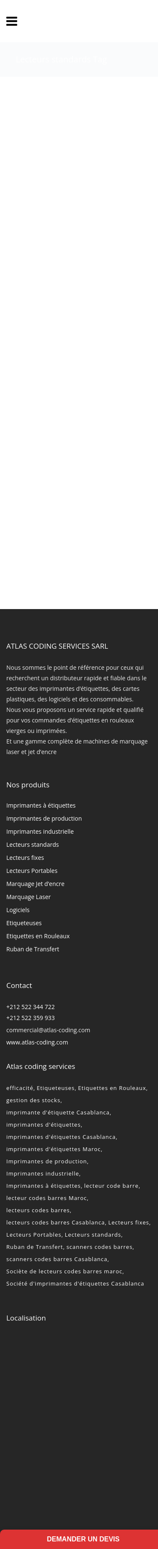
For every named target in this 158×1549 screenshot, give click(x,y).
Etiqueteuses (24, 923)
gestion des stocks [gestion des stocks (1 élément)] (33, 1100)
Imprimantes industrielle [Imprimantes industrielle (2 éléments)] (42, 1173)
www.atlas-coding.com (37, 1042)
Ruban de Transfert (32, 949)
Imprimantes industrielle (40, 831)
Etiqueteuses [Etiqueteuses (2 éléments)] (56, 1088)
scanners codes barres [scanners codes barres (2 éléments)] (100, 1247)
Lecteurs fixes (25, 858)
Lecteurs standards (32, 844)
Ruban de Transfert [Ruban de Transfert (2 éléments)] (34, 1247)
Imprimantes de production (44, 818)
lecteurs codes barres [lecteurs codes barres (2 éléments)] (38, 1210)
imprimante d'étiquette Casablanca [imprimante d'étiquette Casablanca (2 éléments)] (58, 1112)
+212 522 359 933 (30, 1018)
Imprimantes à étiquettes (41, 805)
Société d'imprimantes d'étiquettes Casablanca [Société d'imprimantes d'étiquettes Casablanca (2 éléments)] (75, 1283)
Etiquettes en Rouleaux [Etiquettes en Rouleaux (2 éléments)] (112, 1088)
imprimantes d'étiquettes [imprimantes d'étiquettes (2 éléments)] (43, 1124)
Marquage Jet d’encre (35, 884)
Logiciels (17, 910)
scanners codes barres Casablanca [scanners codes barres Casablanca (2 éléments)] (56, 1259)
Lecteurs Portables (31, 871)
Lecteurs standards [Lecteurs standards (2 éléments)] (93, 1234)
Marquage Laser (28, 897)
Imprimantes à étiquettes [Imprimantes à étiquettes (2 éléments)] (43, 1185)
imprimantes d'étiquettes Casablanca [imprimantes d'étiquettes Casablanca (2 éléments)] (61, 1137)
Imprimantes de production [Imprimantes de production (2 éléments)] (46, 1161)
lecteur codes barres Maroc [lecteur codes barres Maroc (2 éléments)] (46, 1198)
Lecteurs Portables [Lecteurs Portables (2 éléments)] (34, 1234)
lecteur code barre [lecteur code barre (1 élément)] (111, 1185)
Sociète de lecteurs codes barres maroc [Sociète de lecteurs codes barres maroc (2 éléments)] (64, 1271)
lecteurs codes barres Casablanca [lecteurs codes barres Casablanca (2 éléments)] (55, 1222)
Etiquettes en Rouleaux (38, 936)
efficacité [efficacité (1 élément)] (19, 1088)
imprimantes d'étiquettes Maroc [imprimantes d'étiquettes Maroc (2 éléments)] (53, 1149)
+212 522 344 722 (30, 1007)
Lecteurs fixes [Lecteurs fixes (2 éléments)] (128, 1222)
